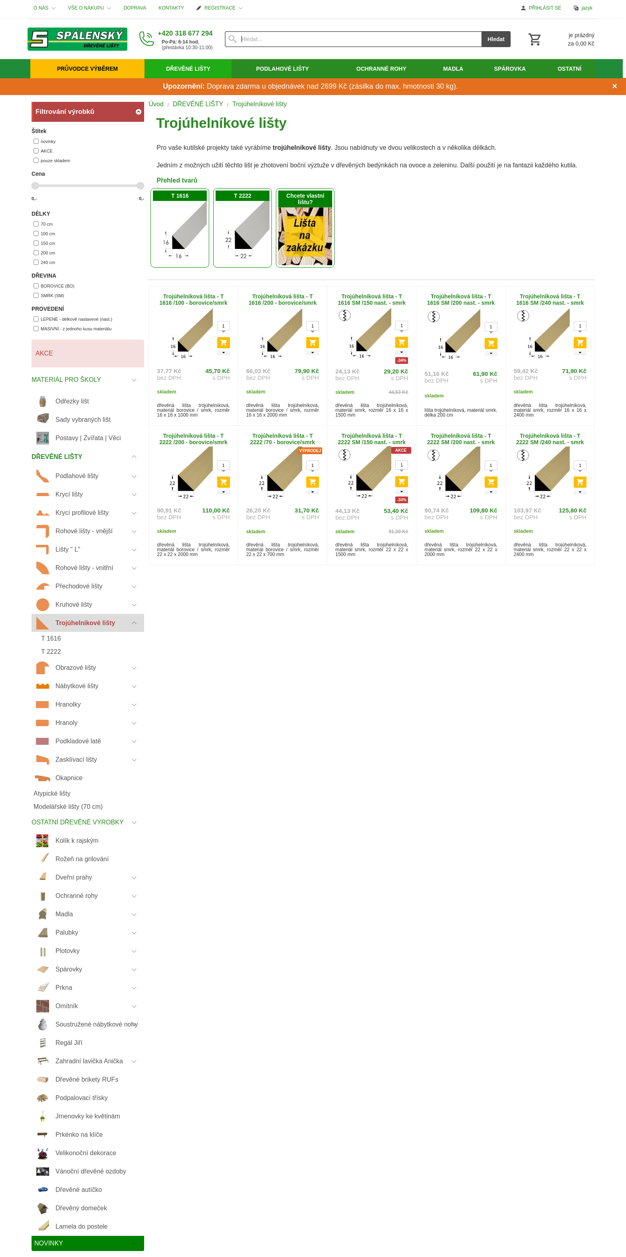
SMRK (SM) (49, 295)
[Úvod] (77, 39)
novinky (44, 141)
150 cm (44, 243)
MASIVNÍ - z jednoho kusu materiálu (72, 328)
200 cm (44, 252)
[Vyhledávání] (353, 39)
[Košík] (560, 39)
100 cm (44, 233)
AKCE (43, 150)
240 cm (44, 262)
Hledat (496, 39)
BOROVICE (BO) (54, 285)
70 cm (43, 223)
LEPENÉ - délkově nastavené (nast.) (73, 319)
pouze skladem (52, 160)
